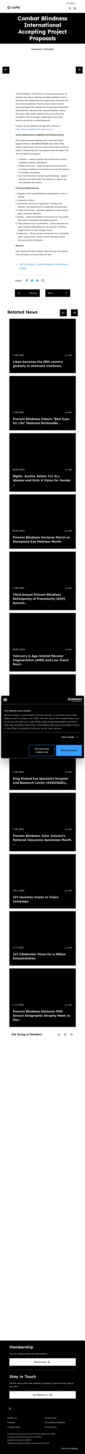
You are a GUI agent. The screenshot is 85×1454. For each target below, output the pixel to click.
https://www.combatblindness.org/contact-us (35, 129)
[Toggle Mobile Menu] (75, 8)
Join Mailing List (42, 1394)
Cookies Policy (13, 1427)
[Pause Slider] (65, 1035)
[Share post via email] (44, 280)
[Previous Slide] (5, 70)
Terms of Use (50, 1418)
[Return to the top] (9, 1409)
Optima (74, 1448)
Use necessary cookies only (42, 750)
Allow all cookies (69, 750)
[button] (71, 3)
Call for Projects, (27, 264)
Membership (42, 1362)
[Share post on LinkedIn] (38, 280)
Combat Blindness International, (52, 264)
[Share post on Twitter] (33, 280)
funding (22, 268)
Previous (27, 293)
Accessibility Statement (55, 1422)
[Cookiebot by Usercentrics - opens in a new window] (70, 700)
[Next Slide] (79, 70)
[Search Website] (69, 8)
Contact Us (12, 1418)
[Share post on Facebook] (28, 280)
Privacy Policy (51, 1427)
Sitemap (11, 1422)
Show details (68, 737)
